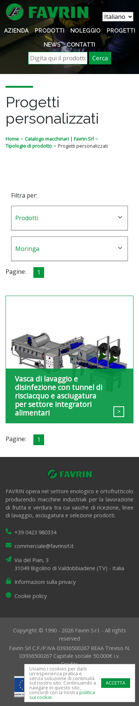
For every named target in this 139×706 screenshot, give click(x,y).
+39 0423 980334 (35, 532)
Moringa (27, 249)
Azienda (16, 30)
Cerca (100, 58)
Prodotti (49, 30)
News (52, 44)
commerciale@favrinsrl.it (44, 545)
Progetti (121, 30)
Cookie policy (30, 595)
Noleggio (85, 30)
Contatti (81, 44)
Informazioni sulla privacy (45, 581)
